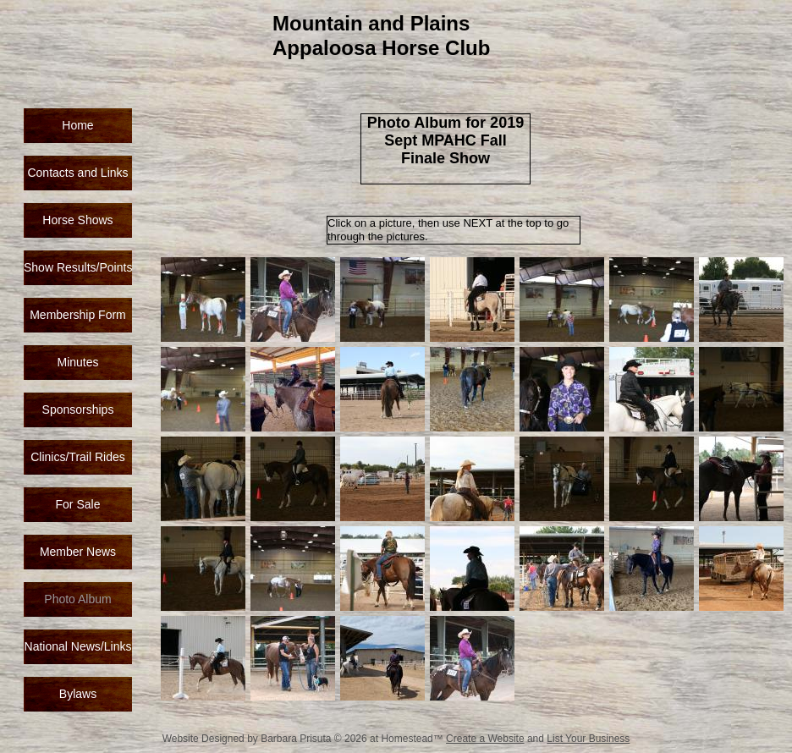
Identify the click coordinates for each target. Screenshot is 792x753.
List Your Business (588, 739)
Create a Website (485, 739)
